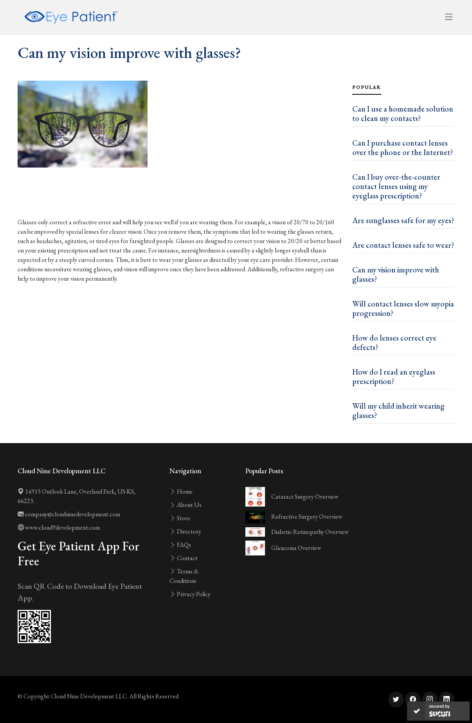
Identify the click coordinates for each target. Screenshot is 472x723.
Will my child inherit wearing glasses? (398, 410)
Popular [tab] (366, 87)
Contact (183, 558)
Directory (185, 531)
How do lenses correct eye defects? (394, 342)
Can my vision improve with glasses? (395, 274)
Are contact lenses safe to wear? (403, 245)
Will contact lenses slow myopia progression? (403, 308)
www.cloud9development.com (59, 527)
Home (181, 491)
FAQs (180, 545)
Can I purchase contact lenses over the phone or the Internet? (402, 147)
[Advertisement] (180, 196)
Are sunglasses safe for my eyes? (403, 220)
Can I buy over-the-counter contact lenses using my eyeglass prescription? (396, 186)
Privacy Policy (190, 594)
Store (179, 518)
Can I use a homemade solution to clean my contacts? (402, 113)
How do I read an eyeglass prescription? (393, 376)
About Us (185, 505)
